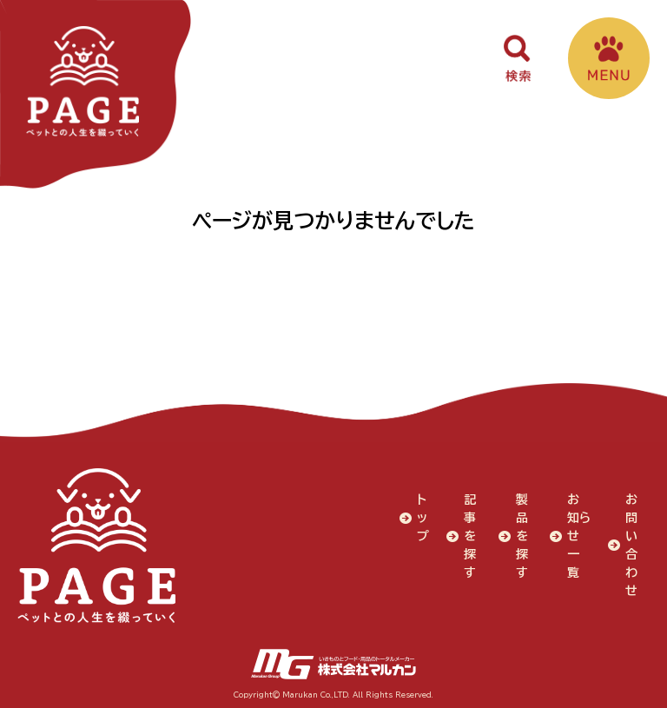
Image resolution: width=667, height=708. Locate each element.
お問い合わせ (632, 544)
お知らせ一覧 (574, 544)
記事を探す (470, 535)
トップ (423, 517)
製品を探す (522, 535)
